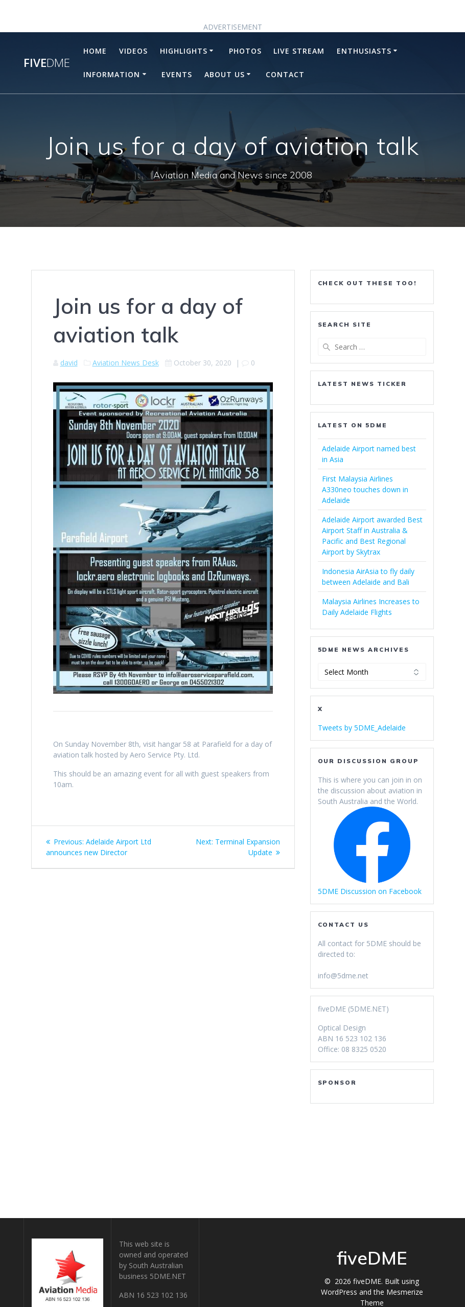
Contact (285, 74)
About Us (224, 74)
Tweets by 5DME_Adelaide (362, 727)
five (47, 62)
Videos (133, 51)
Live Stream (298, 51)
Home (95, 51)
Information (111, 74)
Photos (245, 51)
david (69, 363)
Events (176, 74)
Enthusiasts (364, 51)
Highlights (183, 51)
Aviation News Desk (125, 363)
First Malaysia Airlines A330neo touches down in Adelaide (365, 489)
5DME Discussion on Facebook (370, 891)
